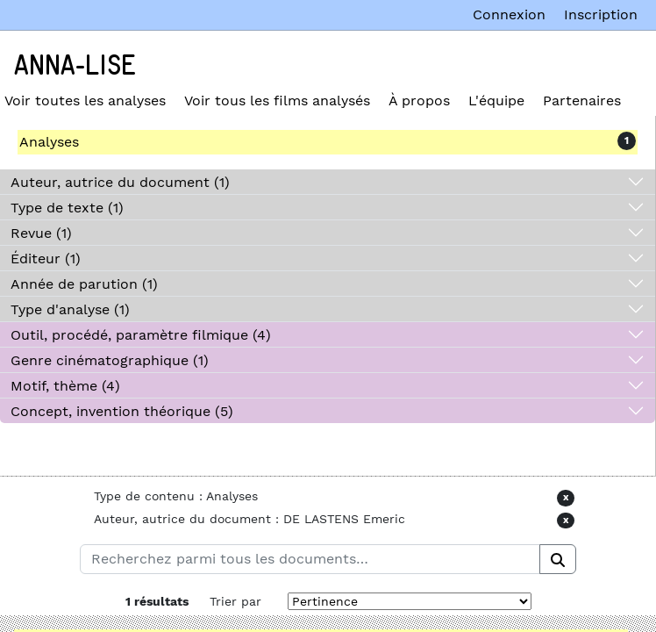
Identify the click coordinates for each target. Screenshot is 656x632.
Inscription (601, 14)
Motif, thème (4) (65, 385)
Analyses (49, 141)
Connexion (509, 14)
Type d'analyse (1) (70, 309)
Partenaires (582, 100)
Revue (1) (41, 233)
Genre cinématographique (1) (110, 360)
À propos (419, 100)
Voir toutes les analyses (85, 100)
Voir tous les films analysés (277, 100)
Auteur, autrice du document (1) (120, 182)
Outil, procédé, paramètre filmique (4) (141, 335)
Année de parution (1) (84, 284)
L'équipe (496, 100)
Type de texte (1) (67, 207)
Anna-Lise (75, 66)
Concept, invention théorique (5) (122, 411)
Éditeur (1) (46, 258)
